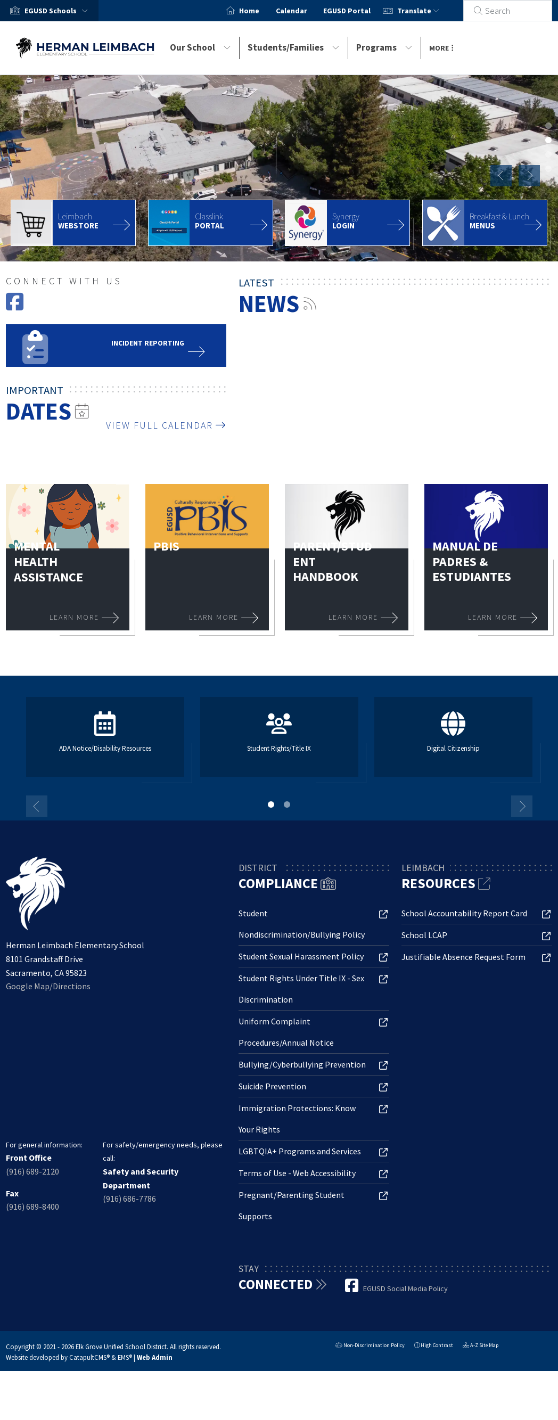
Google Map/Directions (48, 986)
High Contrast (437, 1345)
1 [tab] (271, 804)
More (441, 48)
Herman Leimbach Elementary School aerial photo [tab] (548, 140)
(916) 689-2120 (32, 1171)
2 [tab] (287, 804)
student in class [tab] (548, 154)
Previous (501, 175)
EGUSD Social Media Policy (405, 1288)
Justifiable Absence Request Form (463, 956)
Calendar (303, 10)
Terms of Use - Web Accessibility (297, 1173)
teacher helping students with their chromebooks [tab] (548, 125)
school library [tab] (548, 183)
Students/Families (294, 47)
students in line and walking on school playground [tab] (548, 168)
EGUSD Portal (359, 10)
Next (529, 175)
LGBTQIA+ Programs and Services (300, 1151)
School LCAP (424, 935)
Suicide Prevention (272, 1086)
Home (261, 10)
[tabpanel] (279, 168)
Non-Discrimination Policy (370, 1346)
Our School (200, 47)
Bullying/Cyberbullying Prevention (302, 1064)
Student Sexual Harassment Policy (301, 956)
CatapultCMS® (89, 1357)
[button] (58, 10)
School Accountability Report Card (464, 913)
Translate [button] (430, 10)
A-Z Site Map (480, 1346)
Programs (384, 47)
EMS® (125, 1357)
